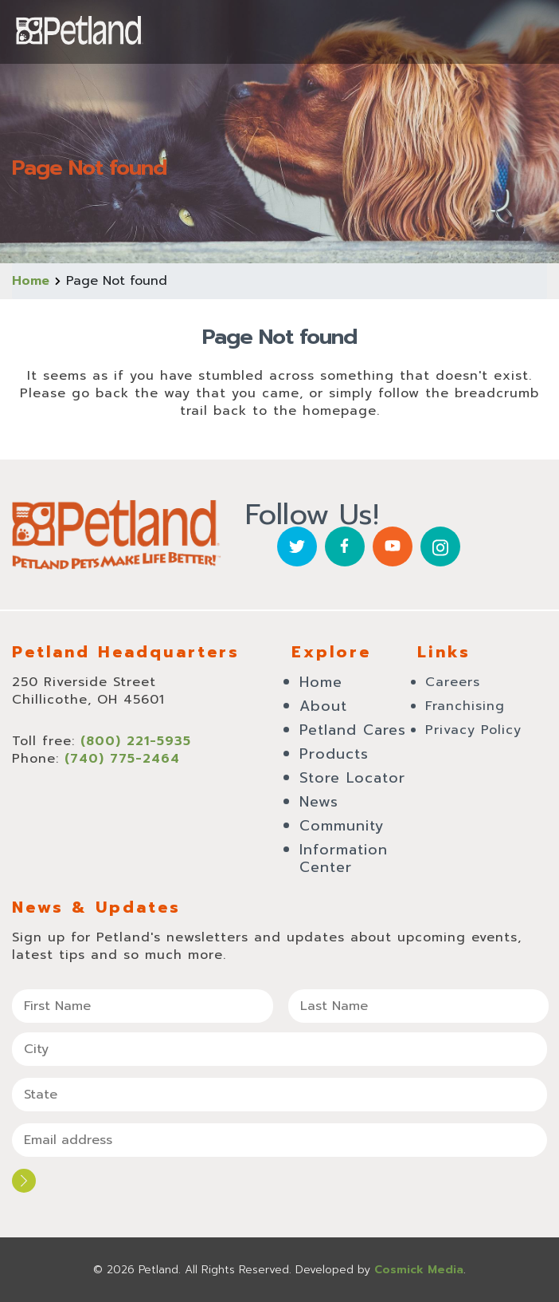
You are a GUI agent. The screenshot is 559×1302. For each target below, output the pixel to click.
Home (30, 280)
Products (334, 754)
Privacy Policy (473, 730)
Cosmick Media (418, 1269)
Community (342, 826)
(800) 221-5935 (135, 741)
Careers (452, 682)
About (323, 706)
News (318, 802)
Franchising (465, 706)
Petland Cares (352, 730)
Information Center (343, 858)
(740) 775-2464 (122, 758)
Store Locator (352, 778)
